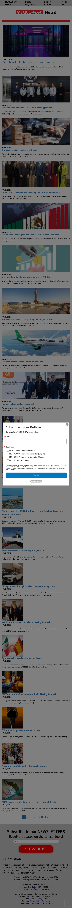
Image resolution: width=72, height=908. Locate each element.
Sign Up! (36, 475)
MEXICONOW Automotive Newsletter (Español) (27, 457)
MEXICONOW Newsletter (19, 460)
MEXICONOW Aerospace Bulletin (22, 451)
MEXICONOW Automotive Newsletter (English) (27, 454)
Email (8, 437)
